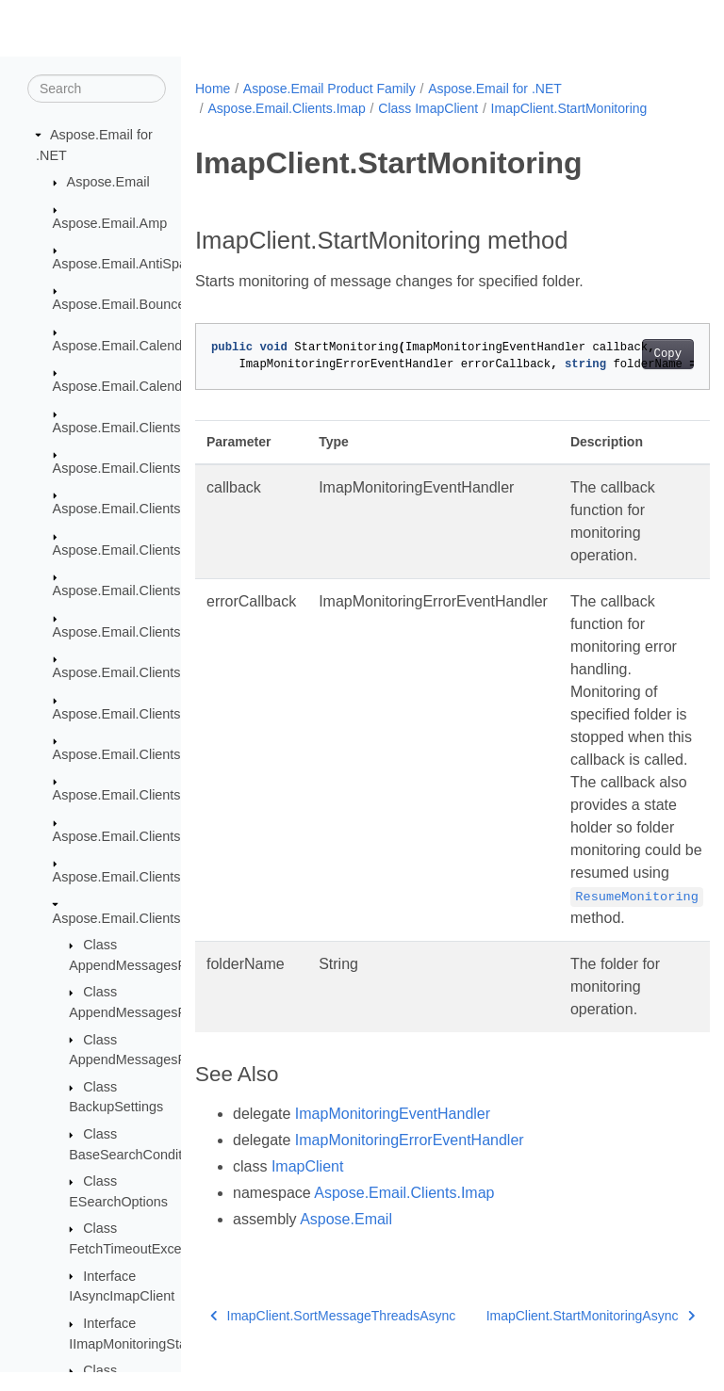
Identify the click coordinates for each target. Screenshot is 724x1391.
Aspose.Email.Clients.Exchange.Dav (163, 713)
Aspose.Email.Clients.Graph (137, 877)
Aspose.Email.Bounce (119, 305)
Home (212, 88)
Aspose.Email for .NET (495, 88)
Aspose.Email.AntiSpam (125, 264)
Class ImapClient (428, 108)
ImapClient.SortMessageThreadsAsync (324, 1331)
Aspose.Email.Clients (117, 427)
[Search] (96, 89)
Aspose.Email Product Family (329, 88)
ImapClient (307, 1166)
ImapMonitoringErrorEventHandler (409, 1140)
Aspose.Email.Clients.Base (134, 509)
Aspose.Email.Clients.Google (140, 837)
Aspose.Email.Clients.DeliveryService (166, 550)
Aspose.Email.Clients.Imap (134, 918)
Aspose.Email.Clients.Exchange (149, 673)
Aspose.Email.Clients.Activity (140, 469)
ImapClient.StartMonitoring (569, 108)
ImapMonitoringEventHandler (392, 1114)
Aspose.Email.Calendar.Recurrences (163, 387)
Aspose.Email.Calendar (123, 346)
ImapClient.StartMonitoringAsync (548, 1327)
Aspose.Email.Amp (110, 223)
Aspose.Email (108, 182)
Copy (631, 354)
